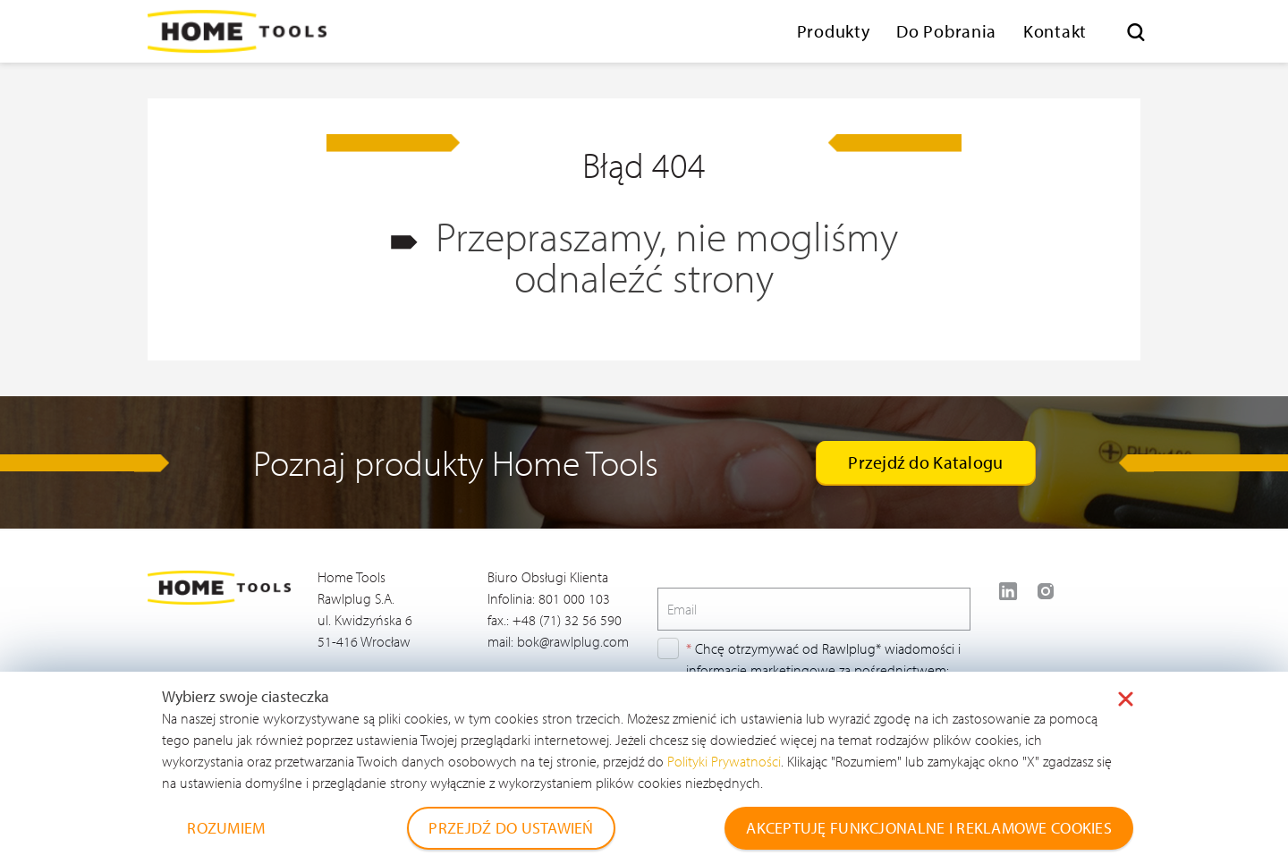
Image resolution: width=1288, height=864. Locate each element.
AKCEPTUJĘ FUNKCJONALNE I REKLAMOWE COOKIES (929, 827)
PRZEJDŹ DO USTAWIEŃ (510, 827)
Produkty (833, 31)
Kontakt (1055, 31)
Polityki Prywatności (724, 761)
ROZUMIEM (226, 827)
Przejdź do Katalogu (925, 462)
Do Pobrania (946, 31)
